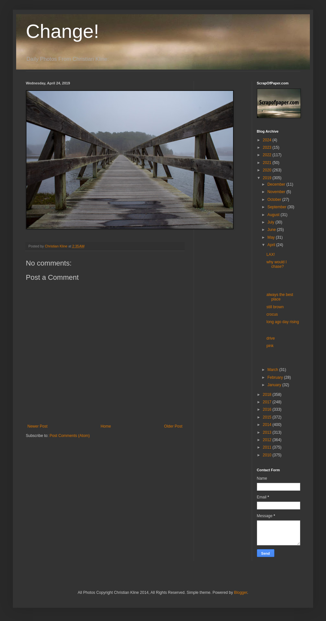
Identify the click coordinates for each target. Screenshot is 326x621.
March (273, 369)
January (274, 385)
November (276, 192)
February (275, 377)
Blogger (240, 592)
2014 (267, 424)
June (272, 229)
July (271, 222)
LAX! (270, 254)
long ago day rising (282, 322)
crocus (272, 314)
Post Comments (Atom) (69, 435)
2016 (267, 409)
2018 (267, 394)
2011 (267, 447)
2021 (267, 162)
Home (106, 426)
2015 (267, 417)
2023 (267, 147)
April (271, 245)
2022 (267, 155)
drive (270, 338)
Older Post (173, 426)
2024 (267, 140)
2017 (267, 402)
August (273, 214)
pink (269, 345)
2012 (267, 440)
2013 (267, 432)
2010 (267, 455)
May (271, 237)
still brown (274, 307)
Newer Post (37, 426)
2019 (267, 178)
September (277, 207)
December (276, 184)
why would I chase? (276, 264)
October (274, 199)
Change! (62, 31)
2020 (267, 170)
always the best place (279, 296)
